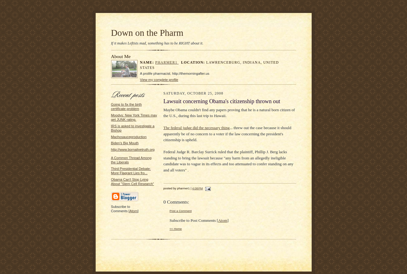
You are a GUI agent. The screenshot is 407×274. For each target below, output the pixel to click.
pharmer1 (167, 63)
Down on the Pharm (147, 33)
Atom (134, 211)
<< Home (176, 228)
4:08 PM (197, 188)
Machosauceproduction (129, 137)
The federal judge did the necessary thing (197, 127)
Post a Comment (181, 211)
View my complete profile (159, 80)
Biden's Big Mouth (125, 143)
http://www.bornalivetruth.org (133, 149)
